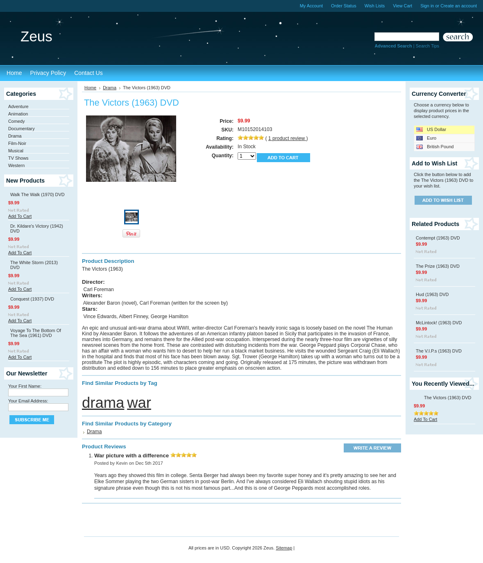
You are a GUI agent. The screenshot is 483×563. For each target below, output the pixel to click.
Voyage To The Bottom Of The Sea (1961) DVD (35, 333)
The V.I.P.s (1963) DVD (439, 350)
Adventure (18, 106)
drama (103, 402)
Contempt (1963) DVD (438, 237)
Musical (15, 150)
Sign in (427, 5)
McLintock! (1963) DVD (439, 322)
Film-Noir (17, 143)
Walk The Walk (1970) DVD (37, 194)
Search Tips (427, 45)
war (139, 402)
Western (16, 165)
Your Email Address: (28, 400)
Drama (15, 135)
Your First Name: (24, 386)
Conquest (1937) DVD (32, 298)
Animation (18, 113)
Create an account (458, 5)
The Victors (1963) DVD (447, 397)
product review (287, 138)
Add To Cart (20, 216)
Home (90, 87)
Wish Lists (375, 5)
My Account (311, 5)
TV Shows (18, 158)
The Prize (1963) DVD (438, 266)
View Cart (402, 5)
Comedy (16, 121)
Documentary (21, 128)
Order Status (343, 5)
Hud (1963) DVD (432, 294)
